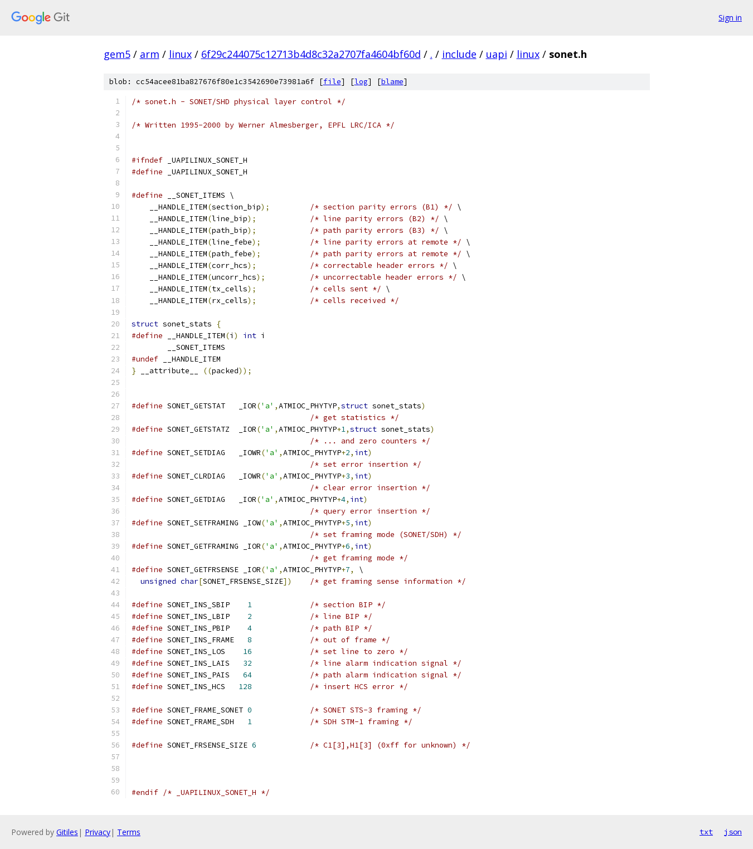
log (361, 81)
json (733, 832)
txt (706, 832)
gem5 (117, 54)
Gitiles (67, 832)
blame (392, 81)
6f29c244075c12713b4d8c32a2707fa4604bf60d (311, 54)
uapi (496, 54)
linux (180, 54)
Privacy (97, 832)
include (459, 54)
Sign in (730, 17)
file (332, 81)
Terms (128, 832)
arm (149, 54)
